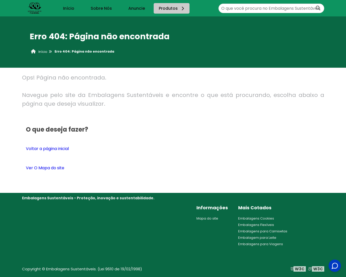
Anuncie (136, 8)
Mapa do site (207, 218)
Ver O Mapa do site (45, 168)
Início (68, 8)
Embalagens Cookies (256, 218)
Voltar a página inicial (47, 149)
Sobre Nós (101, 8)
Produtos (172, 8)
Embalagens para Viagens (260, 244)
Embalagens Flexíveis (256, 224)
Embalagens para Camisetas (262, 231)
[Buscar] (318, 8)
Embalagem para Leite (257, 237)
